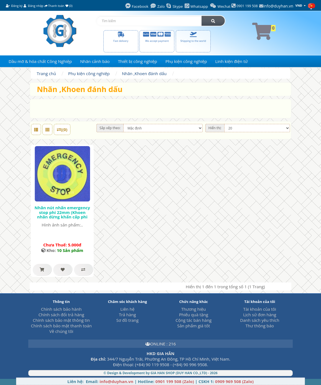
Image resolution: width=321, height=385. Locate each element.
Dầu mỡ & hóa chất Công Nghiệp (40, 61)
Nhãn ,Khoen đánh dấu (144, 73)
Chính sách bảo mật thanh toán (61, 325)
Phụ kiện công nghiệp (186, 61)
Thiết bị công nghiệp (137, 61)
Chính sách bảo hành (61, 309)
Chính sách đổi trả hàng (61, 314)
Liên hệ (127, 309)
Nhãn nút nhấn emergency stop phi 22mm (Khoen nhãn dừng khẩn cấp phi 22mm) (62, 214)
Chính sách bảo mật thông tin (61, 320)
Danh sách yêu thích (259, 320)
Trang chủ (46, 73)
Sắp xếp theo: (110, 128)
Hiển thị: (214, 128)
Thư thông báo (259, 325)
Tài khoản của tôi (259, 309)
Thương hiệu (193, 309)
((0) (62, 129)
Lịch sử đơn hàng (259, 314)
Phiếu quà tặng (193, 314)
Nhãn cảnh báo (94, 61)
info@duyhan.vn (278, 6)
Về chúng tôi (61, 331)
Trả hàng (127, 314)
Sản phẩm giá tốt (193, 325)
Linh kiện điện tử (231, 61)
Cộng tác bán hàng (193, 320)
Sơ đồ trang (127, 320)
